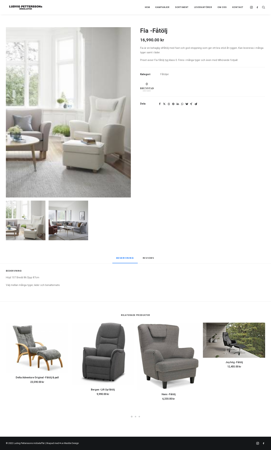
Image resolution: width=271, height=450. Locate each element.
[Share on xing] (191, 104)
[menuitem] (147, 7)
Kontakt (237, 7)
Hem (147, 7)
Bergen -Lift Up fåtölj (103, 389)
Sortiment (182, 7)
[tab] (149, 259)
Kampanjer (162, 7)
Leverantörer (203, 7)
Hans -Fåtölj (169, 394)
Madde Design (71, 443)
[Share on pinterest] (173, 104)
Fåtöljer (164, 74)
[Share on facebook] (160, 104)
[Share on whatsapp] (182, 104)
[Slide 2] (68, 220)
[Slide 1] (25, 220)
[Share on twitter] (164, 104)
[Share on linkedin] (178, 104)
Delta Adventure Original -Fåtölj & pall (37, 377)
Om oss (222, 7)
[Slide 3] (139, 416)
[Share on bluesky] (187, 104)
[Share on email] (196, 104)
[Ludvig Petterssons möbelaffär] (23, 7)
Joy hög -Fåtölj (234, 362)
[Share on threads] (169, 104)
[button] (252, 7)
